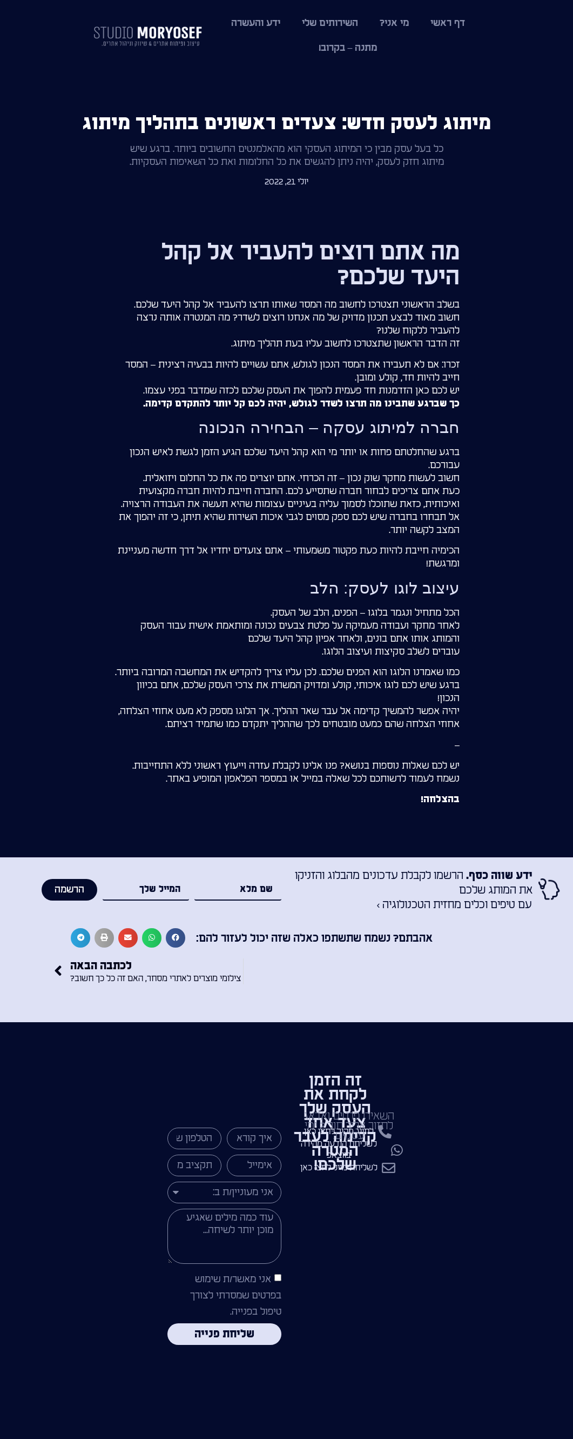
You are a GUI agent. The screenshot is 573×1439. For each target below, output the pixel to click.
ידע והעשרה (255, 23)
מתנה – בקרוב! (348, 48)
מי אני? (394, 23)
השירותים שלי (330, 23)
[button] (175, 938)
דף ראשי (447, 23)
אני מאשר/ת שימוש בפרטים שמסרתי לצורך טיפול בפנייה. (235, 1295)
